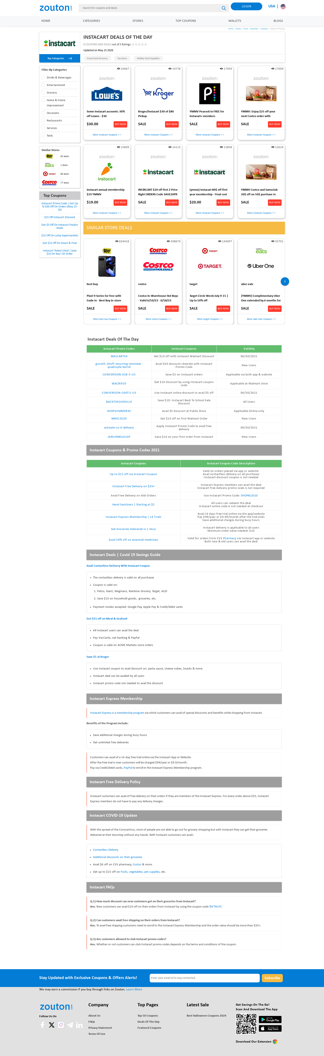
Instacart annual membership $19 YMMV (106, 192)
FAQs (91, 1021)
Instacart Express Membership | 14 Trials (133, 517)
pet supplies (152, 872)
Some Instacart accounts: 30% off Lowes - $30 (106, 114)
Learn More (134, 989)
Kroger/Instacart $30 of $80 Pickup (156, 114)
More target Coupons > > (210, 319)
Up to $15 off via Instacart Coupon (133, 474)
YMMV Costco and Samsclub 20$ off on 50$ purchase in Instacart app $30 (259, 192)
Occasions (53, 113)
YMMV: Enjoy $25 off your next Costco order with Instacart (258, 114)
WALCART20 (119, 356)
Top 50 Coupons (148, 1015)
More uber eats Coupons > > (261, 319)
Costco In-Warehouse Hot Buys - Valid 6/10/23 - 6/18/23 (158, 298)
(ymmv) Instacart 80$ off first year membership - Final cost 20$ (208, 192)
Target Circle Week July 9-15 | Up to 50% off (209, 298)
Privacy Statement (100, 1028)
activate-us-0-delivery (119, 427)
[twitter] (52, 1027)
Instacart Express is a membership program (117, 713)
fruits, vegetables (132, 872)
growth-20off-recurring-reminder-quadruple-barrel (119, 365)
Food (246, 29)
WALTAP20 (119, 383)
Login (246, 6)
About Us (94, 1015)
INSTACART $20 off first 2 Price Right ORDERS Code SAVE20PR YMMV (158, 192)
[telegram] (70, 1027)
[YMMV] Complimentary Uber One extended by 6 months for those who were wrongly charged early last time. (261, 298)
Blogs (278, 21)
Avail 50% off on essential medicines (133, 540)
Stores (137, 21)
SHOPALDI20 (249, 495)
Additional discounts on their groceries (117, 857)
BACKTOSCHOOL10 (119, 402)
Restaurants (54, 120)
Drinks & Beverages (59, 77)
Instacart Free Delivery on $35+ (133, 486)
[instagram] (61, 1025)
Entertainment (56, 85)
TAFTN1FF (215, 906)
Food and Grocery (97, 58)
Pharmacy (229, 538)
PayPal (128, 768)
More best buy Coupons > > (107, 319)
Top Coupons (186, 21)
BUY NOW (120, 124)
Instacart (264, 29)
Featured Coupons (149, 1028)
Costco (137, 864)
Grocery (52, 92)
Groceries (254, 29)
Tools (50, 135)
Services (122, 58)
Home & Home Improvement (56, 103)
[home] (58, 8)
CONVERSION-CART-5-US (119, 393)
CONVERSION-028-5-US (119, 374)
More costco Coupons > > (158, 319)
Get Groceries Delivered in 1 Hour (133, 529)
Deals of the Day (148, 1021)
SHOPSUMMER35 (119, 411)
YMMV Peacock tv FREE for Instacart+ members (207, 114)
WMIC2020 (119, 418)
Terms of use (96, 1034)
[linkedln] (79, 1027)
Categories (91, 21)
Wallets (234, 21)
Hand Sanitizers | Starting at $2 (133, 504)
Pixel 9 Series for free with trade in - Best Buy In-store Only (104, 298)
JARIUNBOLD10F (119, 437)
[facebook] (42, 1027)
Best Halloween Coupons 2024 (206, 1015)
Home (45, 21)
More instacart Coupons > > (107, 135)
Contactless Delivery (105, 850)
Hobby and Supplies (148, 58)
